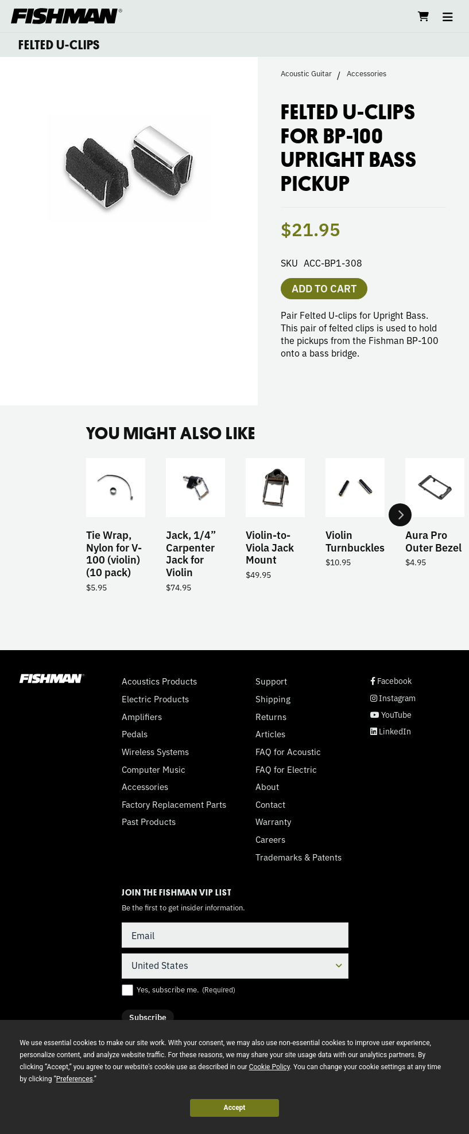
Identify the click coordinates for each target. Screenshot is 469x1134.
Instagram (393, 698)
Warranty (273, 821)
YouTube (391, 714)
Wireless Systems (155, 751)
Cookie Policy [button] (269, 1067)
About (267, 786)
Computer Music (153, 769)
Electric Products (155, 699)
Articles (270, 734)
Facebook (391, 680)
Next (400, 514)
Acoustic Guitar (306, 73)
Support (271, 681)
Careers (270, 839)
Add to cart (324, 287)
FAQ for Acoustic (288, 751)
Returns (270, 716)
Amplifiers (142, 716)
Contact (270, 804)
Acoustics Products (159, 681)
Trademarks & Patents (298, 857)
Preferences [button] (74, 1079)
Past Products (149, 821)
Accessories (366, 73)
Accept (235, 1108)
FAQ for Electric (286, 769)
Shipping (272, 699)
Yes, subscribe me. (186, 989)
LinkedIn (390, 731)
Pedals (135, 734)
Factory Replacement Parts (174, 804)
